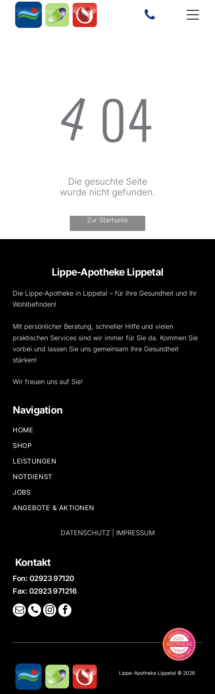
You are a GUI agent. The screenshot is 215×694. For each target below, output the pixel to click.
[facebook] (64, 611)
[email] (19, 611)
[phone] (34, 611)
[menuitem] (107, 433)
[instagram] (49, 611)
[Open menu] (193, 15)
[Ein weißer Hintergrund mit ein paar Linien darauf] (149, 19)
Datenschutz (85, 533)
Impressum (135, 533)
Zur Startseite (107, 220)
